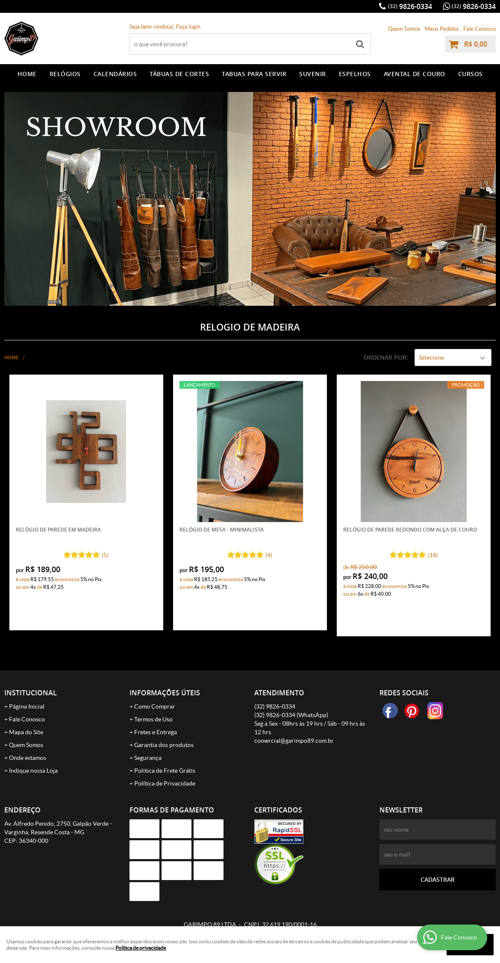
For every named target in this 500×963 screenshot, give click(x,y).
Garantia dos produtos (164, 744)
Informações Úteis (164, 692)
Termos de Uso (153, 719)
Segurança (148, 757)
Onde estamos (27, 757)
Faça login (188, 27)
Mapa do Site (26, 732)
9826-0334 (410, 6)
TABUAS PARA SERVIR (254, 74)
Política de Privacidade (164, 783)
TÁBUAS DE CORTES (179, 74)
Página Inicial (26, 706)
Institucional (30, 692)
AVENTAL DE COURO (414, 74)
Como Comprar (154, 706)
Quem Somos (404, 29)
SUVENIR (312, 74)
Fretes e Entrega (155, 732)
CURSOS (470, 74)
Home (27, 74)
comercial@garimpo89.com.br (294, 740)
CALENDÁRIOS (115, 74)
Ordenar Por (385, 357)
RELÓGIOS (65, 74)
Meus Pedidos (442, 29)
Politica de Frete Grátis (164, 770)
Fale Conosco (479, 29)
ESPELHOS (355, 74)
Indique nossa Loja (33, 770)
